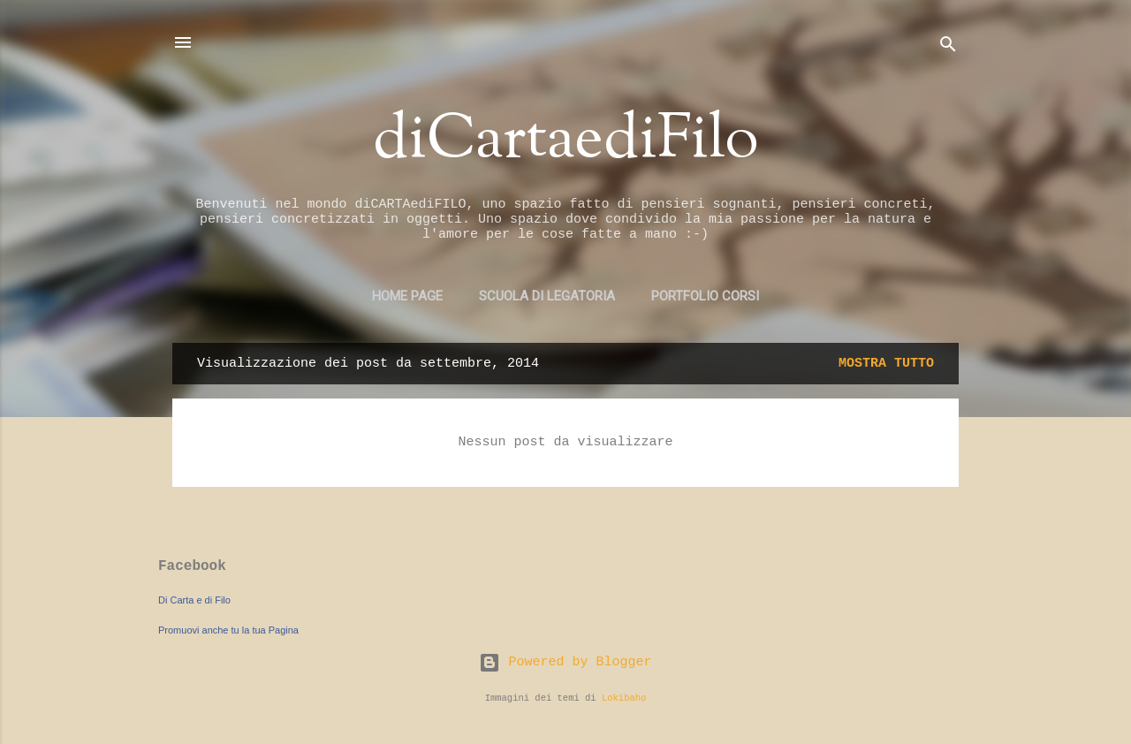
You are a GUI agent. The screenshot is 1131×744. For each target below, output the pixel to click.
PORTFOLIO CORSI (705, 296)
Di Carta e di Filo (194, 600)
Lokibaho (624, 698)
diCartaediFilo (566, 141)
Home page (407, 296)
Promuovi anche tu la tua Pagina (228, 630)
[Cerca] (948, 48)
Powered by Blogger (565, 662)
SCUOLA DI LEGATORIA (547, 296)
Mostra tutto (886, 363)
